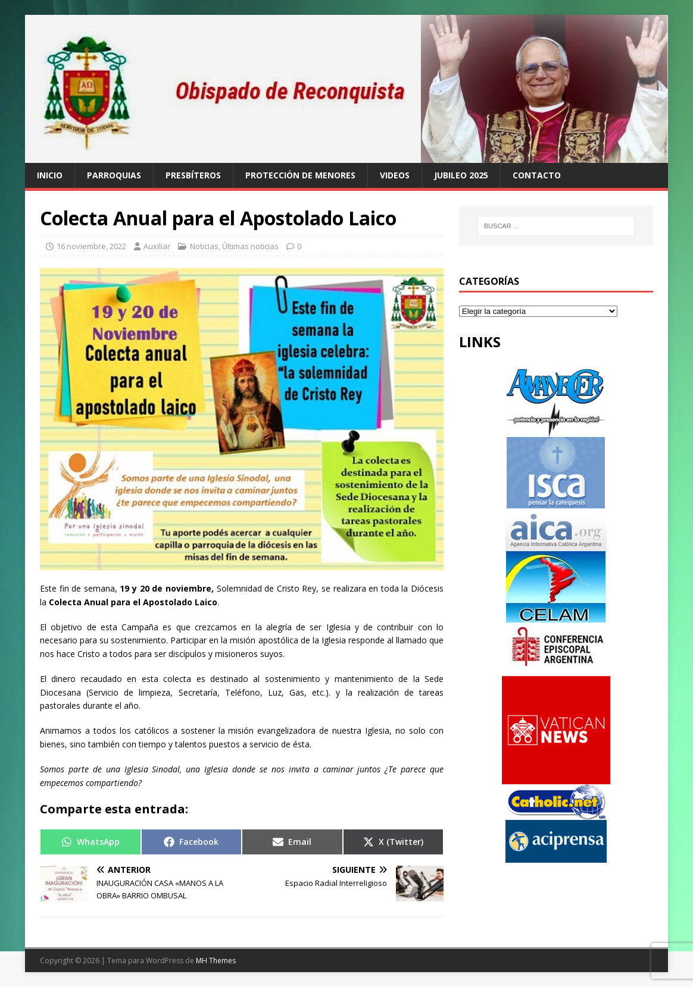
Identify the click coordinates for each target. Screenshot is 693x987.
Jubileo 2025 (461, 175)
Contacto (537, 175)
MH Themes (216, 960)
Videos (395, 175)
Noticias (204, 246)
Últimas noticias (250, 246)
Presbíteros (193, 175)
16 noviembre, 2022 (91, 246)
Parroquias (114, 175)
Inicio (50, 175)
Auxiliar (156, 246)
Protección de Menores (300, 175)
